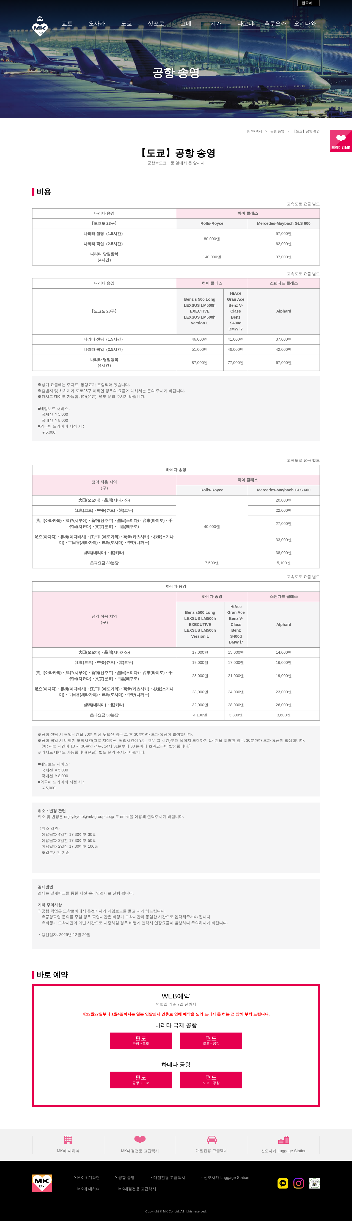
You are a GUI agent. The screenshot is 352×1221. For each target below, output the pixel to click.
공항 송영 (277, 131)
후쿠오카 (275, 23)
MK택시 (256, 131)
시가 (215, 23)
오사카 (97, 23)
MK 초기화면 (88, 1177)
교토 (67, 23)
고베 (185, 23)
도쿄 (126, 23)
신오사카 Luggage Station (283, 1144)
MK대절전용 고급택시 (140, 1144)
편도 (141, 1040)
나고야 (245, 23)
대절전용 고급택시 (212, 1144)
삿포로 (156, 23)
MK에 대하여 (68, 1144)
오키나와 (305, 23)
